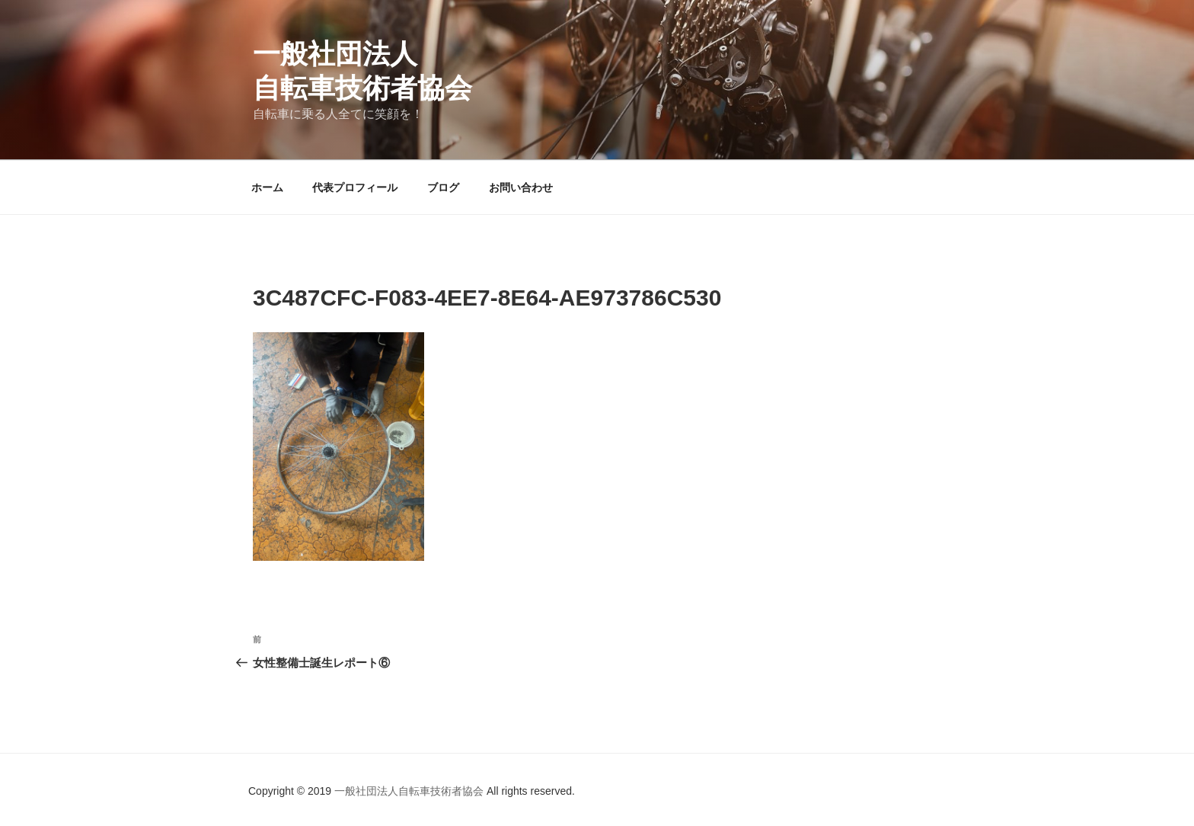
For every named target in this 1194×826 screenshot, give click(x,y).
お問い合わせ (521, 187)
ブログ (443, 187)
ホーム (267, 187)
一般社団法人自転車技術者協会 (410, 791)
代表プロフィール (354, 187)
